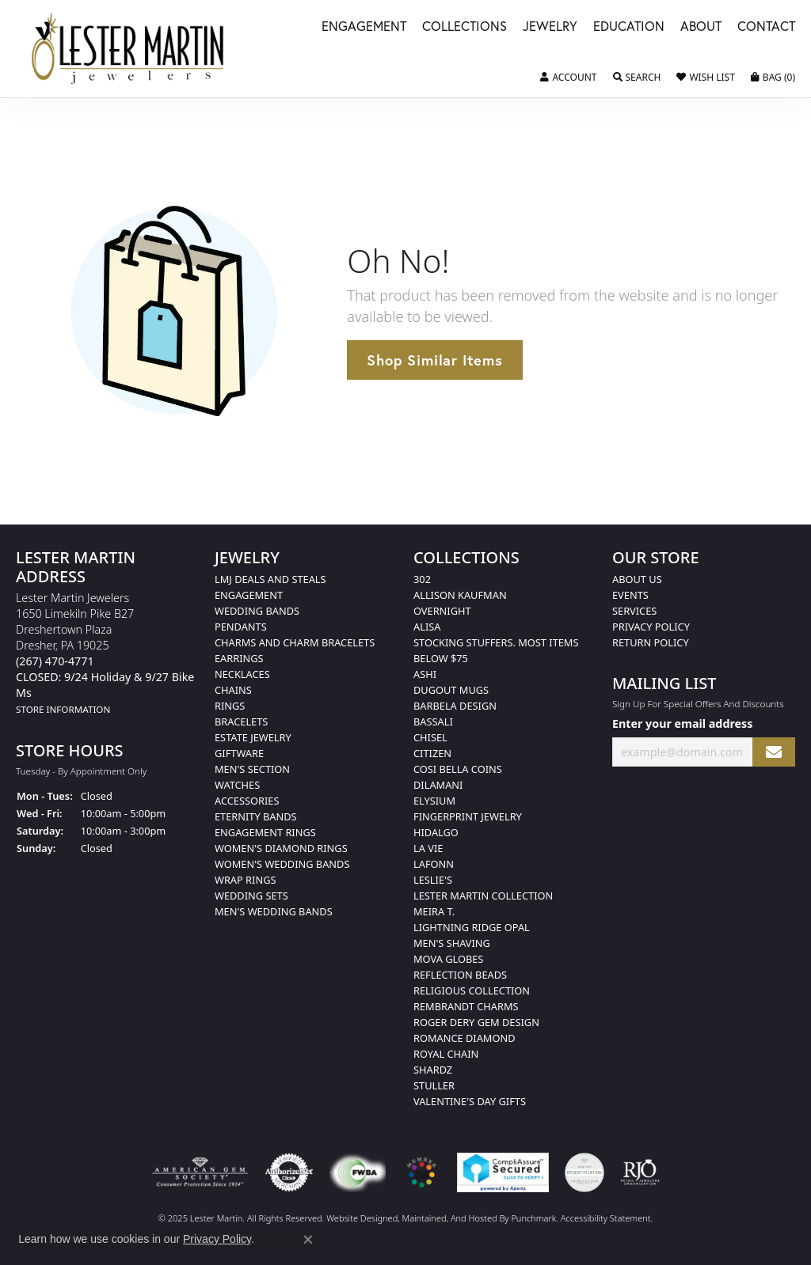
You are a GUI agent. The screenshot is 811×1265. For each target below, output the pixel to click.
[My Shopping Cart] (773, 77)
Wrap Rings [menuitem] (245, 880)
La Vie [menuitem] (428, 848)
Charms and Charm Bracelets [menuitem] (295, 642)
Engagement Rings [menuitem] (265, 832)
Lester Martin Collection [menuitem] (483, 895)
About (701, 27)
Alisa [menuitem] (426, 626)
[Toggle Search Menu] (637, 77)
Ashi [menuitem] (424, 674)
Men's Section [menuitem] (252, 769)
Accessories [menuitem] (247, 800)
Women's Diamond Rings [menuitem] (281, 848)
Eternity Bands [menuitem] (256, 816)
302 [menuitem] (422, 579)
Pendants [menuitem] (241, 626)
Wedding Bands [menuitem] (257, 611)
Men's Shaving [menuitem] (451, 943)
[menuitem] (200, 1172)
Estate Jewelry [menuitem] (253, 737)
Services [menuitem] (634, 611)
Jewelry (550, 27)
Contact (766, 27)
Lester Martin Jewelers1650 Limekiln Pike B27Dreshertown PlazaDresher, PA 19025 (105, 653)
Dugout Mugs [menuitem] (451, 690)
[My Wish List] (705, 77)
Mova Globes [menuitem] (448, 959)
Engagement (364, 27)
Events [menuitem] (630, 595)
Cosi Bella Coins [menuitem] (457, 769)
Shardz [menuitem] (432, 1069)
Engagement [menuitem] (249, 595)
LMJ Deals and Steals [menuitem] (270, 579)
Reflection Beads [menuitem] (460, 975)
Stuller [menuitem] (434, 1085)
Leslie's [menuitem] (432, 880)
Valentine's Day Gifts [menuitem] (469, 1101)
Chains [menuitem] (233, 690)
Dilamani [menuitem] (438, 785)
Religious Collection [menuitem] (471, 990)
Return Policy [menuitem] (650, 642)
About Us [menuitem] (637, 579)
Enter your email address (682, 724)
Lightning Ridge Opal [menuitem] (471, 927)
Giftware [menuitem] (239, 753)
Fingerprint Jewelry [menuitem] (467, 816)
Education (628, 27)
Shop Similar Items (434, 359)
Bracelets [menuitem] (241, 721)
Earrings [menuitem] (239, 658)
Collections (464, 27)
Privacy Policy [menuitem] (651, 626)
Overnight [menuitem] (442, 611)
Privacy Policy (217, 1239)
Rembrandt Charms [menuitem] (466, 1006)
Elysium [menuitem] (434, 800)
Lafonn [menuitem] (433, 864)
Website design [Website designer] (356, 1218)
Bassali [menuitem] (433, 721)
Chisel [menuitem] (430, 737)
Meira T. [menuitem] (434, 911)
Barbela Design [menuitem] (455, 706)
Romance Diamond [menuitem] (464, 1038)
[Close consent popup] (308, 1239)
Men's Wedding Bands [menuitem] (274, 911)
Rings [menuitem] (230, 706)
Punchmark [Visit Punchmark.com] (533, 1218)
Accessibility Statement (606, 1218)
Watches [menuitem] (237, 785)
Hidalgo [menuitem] (436, 832)
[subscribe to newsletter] (773, 752)
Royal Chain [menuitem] (445, 1054)
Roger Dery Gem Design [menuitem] (476, 1022)
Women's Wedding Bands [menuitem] (282, 864)
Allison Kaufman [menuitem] (460, 595)
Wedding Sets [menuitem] (251, 895)
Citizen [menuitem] (432, 753)
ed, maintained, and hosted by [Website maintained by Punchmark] (450, 1218)
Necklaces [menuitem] (242, 674)
